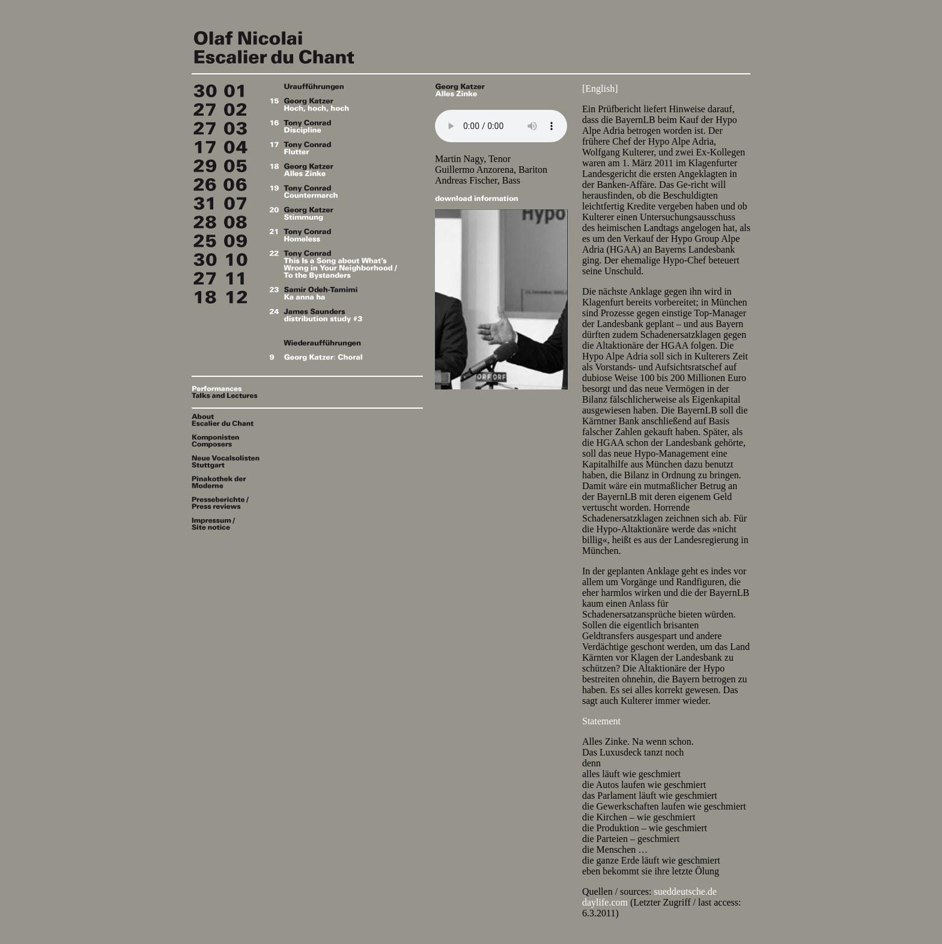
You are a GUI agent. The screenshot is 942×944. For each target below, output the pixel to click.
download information (476, 198)
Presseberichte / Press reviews (228, 503)
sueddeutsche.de (685, 891)
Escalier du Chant (312, 44)
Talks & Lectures (228, 395)
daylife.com (605, 902)
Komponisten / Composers (228, 441)
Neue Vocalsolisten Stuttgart (228, 462)
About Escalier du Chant (228, 419)
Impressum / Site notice (228, 523)
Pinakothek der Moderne (228, 482)
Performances (228, 388)
